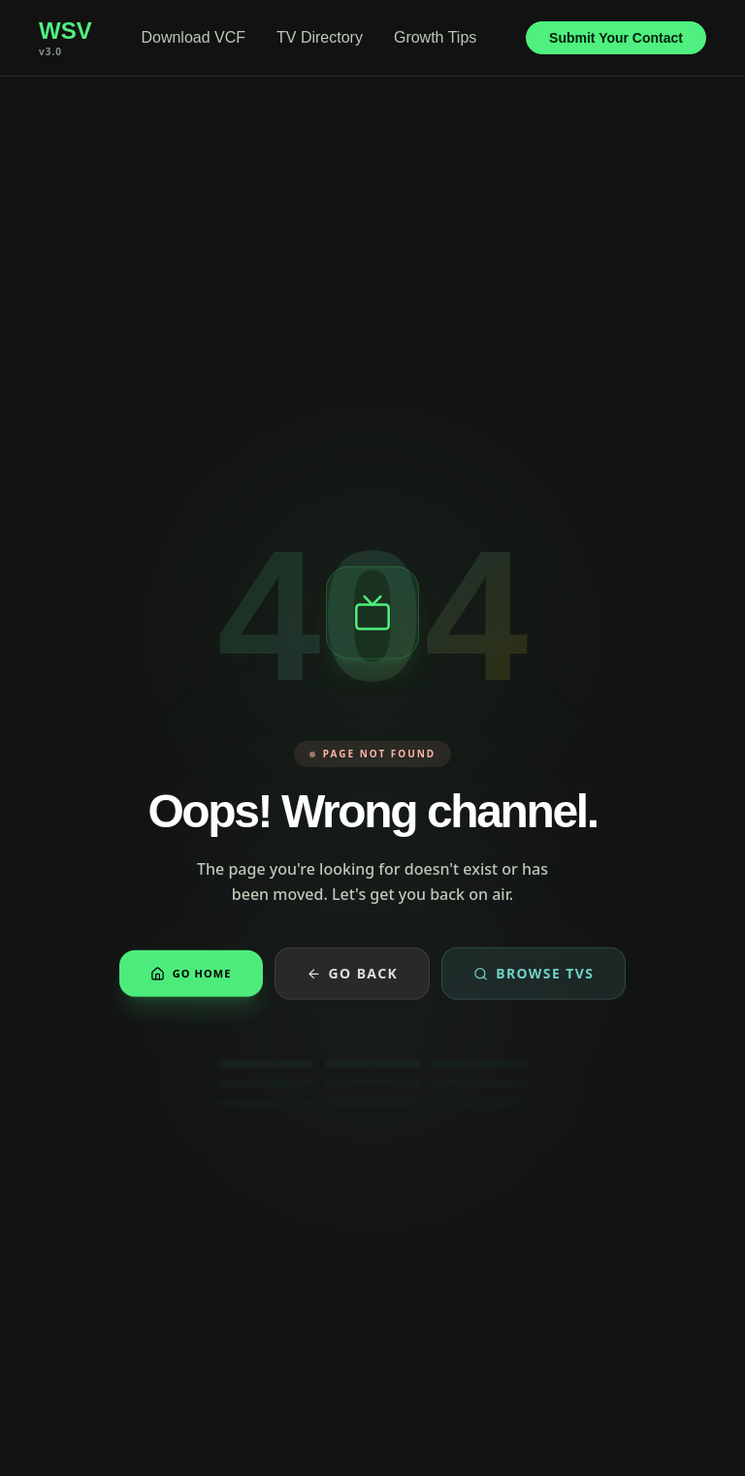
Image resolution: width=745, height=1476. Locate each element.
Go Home (191, 976)
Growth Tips (435, 37)
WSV (65, 31)
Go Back (353, 976)
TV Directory (319, 37)
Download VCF (193, 37)
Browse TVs (533, 976)
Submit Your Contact (616, 38)
